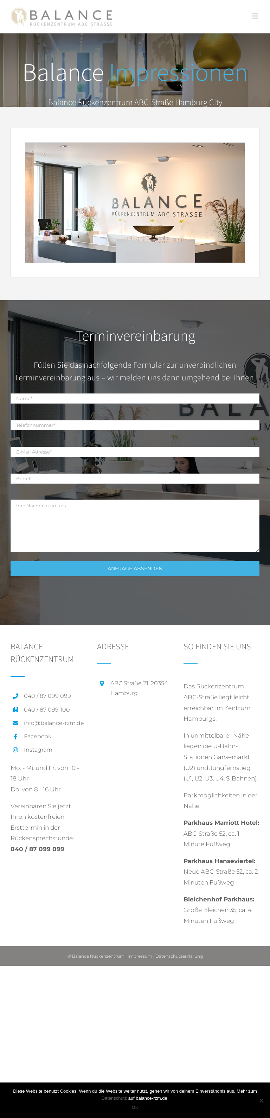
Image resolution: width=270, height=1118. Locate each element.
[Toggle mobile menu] (255, 16)
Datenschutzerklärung (179, 956)
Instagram (38, 749)
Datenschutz (114, 1098)
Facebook (37, 736)
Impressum (140, 956)
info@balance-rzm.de (54, 723)
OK (135, 1107)
